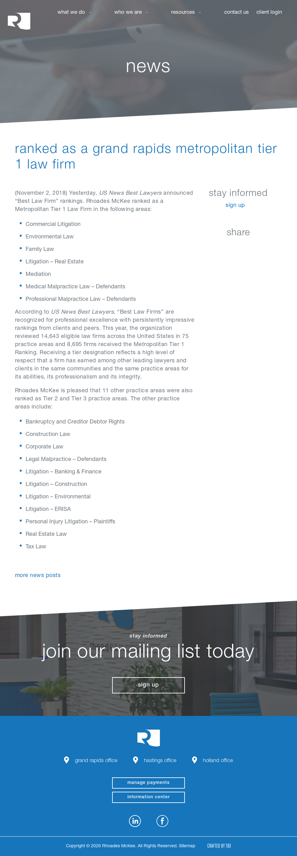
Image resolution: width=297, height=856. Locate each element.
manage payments (148, 783)
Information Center (148, 797)
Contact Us (236, 12)
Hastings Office (160, 761)
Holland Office (218, 761)
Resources (183, 12)
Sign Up (235, 205)
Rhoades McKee (19, 21)
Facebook (223, 247)
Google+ (254, 247)
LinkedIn (207, 247)
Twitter (238, 247)
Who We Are (128, 12)
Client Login (269, 12)
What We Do (71, 12)
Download (270, 247)
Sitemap (187, 846)
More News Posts (38, 576)
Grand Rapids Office (96, 761)
